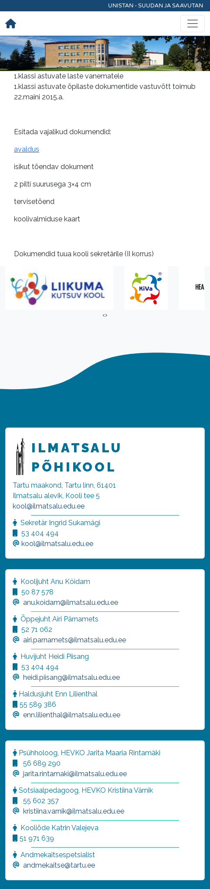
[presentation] (103, 315)
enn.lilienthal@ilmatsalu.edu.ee (71, 715)
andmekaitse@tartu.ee (59, 865)
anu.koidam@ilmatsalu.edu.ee (70, 602)
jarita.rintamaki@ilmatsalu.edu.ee (75, 774)
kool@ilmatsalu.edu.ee (49, 506)
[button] (17, 871)
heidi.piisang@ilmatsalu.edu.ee (71, 677)
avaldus (26, 149)
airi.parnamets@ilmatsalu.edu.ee (74, 640)
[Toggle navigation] (192, 23)
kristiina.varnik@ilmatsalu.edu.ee (73, 811)
